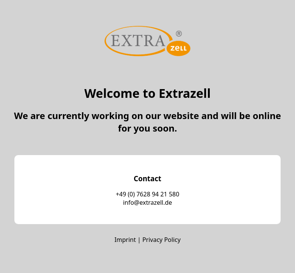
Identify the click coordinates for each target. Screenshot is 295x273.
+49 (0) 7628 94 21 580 (147, 194)
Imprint (125, 239)
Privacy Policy (161, 239)
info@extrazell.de (147, 202)
